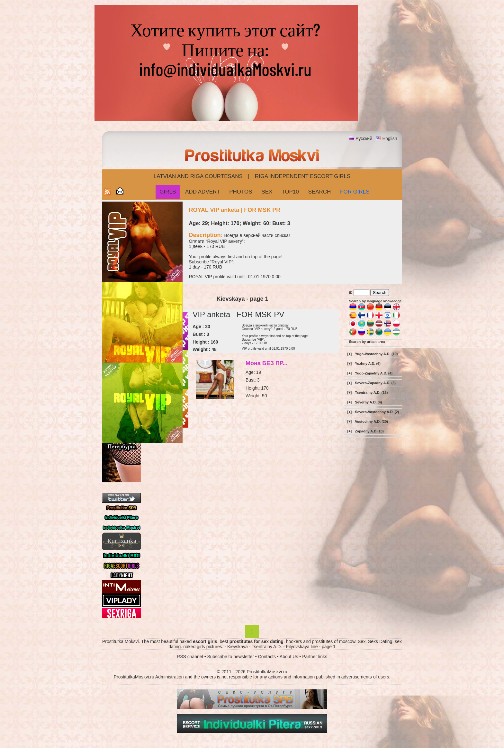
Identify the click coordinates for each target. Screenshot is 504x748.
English (389, 138)
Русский (364, 138)
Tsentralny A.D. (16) (371, 392)
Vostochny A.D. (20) (371, 421)
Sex (266, 192)
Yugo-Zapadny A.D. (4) (373, 373)
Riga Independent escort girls (303, 176)
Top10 (290, 192)
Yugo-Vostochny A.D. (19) (376, 354)
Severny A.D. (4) (368, 402)
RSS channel (190, 656)
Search (319, 192)
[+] (349, 354)
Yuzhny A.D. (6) (368, 363)
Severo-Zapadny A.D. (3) (375, 383)
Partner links (314, 656)
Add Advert (202, 192)
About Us (289, 656)
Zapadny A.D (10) (369, 431)
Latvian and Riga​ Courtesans (198, 176)
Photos (240, 192)
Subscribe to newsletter (230, 656)
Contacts (267, 656)
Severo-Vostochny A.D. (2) (377, 412)
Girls (167, 192)
